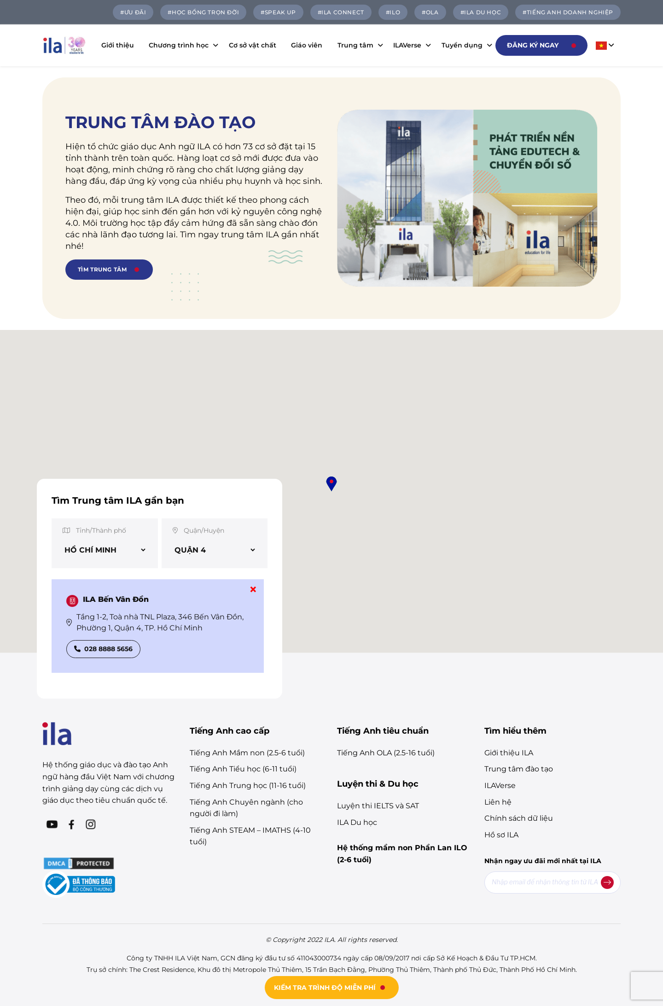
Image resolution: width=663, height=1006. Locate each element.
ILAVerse (409, 45)
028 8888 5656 (103, 649)
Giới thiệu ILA (508, 752)
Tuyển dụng (465, 45)
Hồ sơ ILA (501, 834)
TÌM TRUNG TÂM (102, 269)
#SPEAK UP (278, 12)
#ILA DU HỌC (480, 12)
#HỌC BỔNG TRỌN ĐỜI (203, 12)
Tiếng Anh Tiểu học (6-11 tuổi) (243, 769)
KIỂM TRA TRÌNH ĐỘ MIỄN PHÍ (325, 987)
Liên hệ (498, 802)
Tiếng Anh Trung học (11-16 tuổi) (248, 785)
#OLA (430, 12)
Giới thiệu (117, 45)
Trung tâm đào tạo (518, 769)
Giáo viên (306, 45)
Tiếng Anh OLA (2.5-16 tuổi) (386, 752)
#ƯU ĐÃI (133, 12)
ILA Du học (357, 822)
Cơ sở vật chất (252, 45)
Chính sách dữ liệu (518, 818)
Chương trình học (181, 45)
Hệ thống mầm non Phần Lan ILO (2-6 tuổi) (402, 853)
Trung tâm (357, 45)
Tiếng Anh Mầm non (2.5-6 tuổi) (247, 752)
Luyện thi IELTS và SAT (378, 805)
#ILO (393, 12)
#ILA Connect (341, 12)
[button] (331, 484)
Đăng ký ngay (532, 45)
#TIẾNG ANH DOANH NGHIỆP (568, 12)
